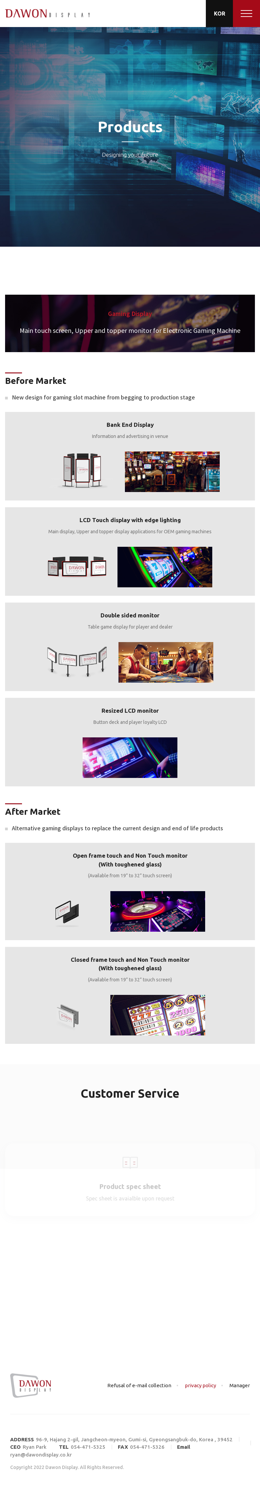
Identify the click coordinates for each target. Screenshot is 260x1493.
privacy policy (200, 1385)
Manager (240, 1385)
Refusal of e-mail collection (139, 1385)
